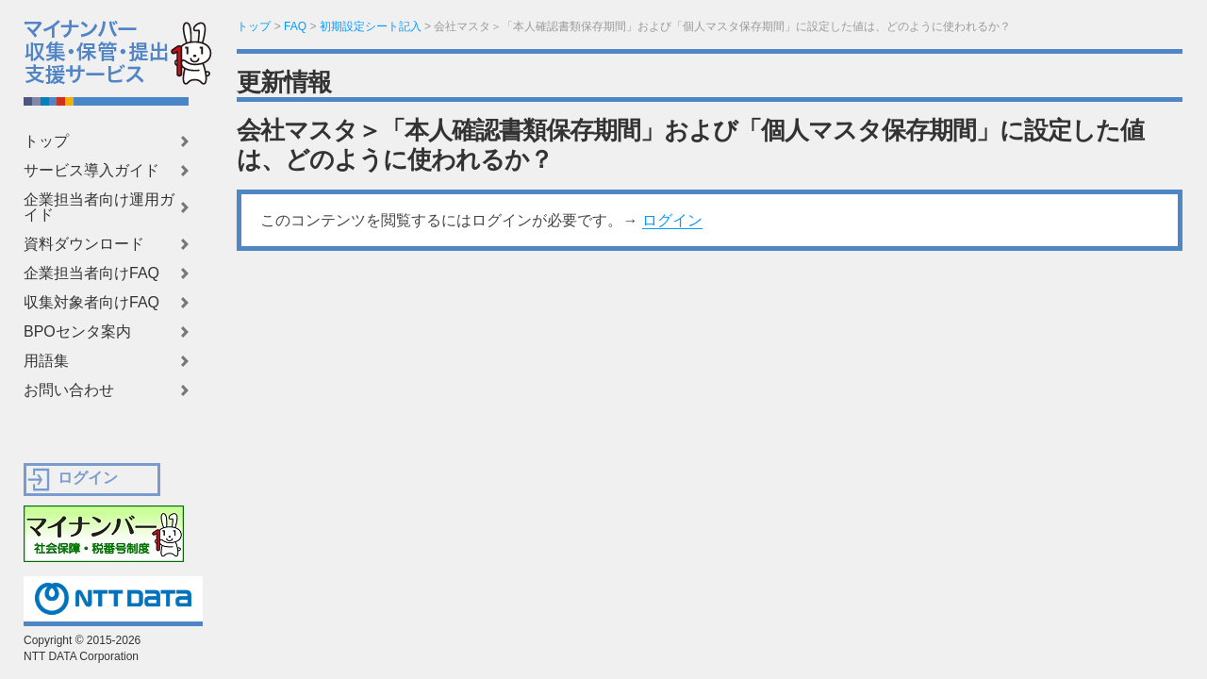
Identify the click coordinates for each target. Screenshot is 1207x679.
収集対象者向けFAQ (91, 302)
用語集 (46, 361)
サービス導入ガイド (91, 170)
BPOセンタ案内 (77, 332)
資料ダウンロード (84, 244)
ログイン (672, 220)
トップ (46, 141)
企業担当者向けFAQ (91, 273)
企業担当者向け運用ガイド (99, 207)
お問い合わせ (69, 390)
